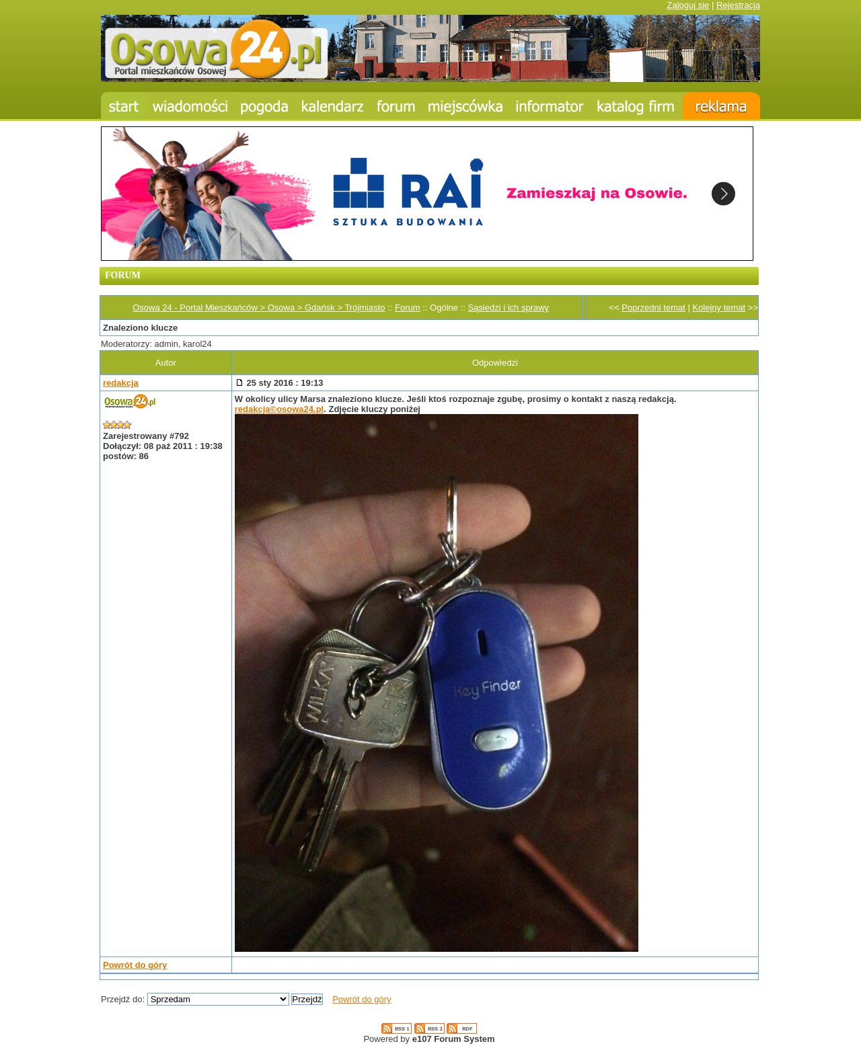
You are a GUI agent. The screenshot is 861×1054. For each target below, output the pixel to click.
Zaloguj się (688, 5)
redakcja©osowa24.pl (279, 409)
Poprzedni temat (653, 307)
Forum (407, 307)
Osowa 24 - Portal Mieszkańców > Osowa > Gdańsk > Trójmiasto (259, 307)
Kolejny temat (718, 307)
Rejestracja (738, 5)
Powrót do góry (135, 965)
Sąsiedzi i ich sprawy (508, 307)
